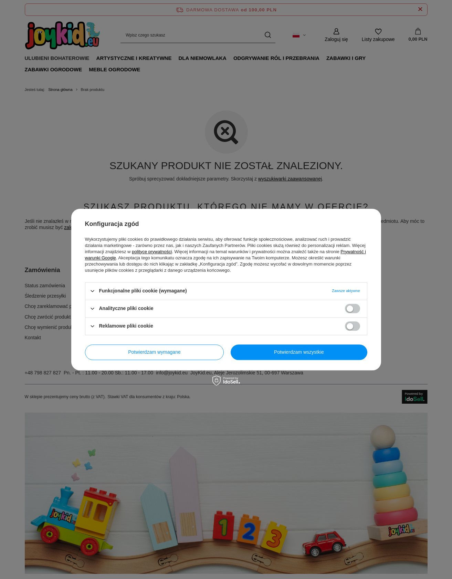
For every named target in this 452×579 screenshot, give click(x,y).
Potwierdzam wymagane (154, 352)
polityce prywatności (152, 251)
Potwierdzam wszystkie (299, 352)
